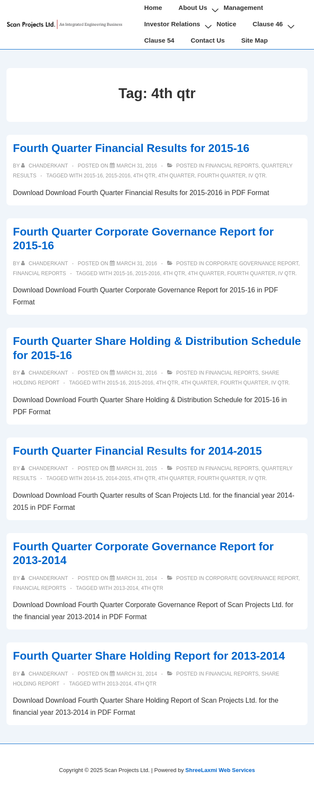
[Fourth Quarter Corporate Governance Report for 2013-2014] (137, 578)
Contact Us (208, 40)
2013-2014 (125, 588)
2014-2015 (118, 478)
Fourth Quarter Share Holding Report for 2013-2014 (149, 655)
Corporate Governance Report (251, 263)
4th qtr (144, 176)
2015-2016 (118, 176)
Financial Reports (231, 166)
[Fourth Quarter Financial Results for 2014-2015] (137, 468)
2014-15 (93, 478)
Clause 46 (268, 24)
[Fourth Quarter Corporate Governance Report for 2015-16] (137, 263)
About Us (192, 7)
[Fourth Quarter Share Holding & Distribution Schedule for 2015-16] (137, 373)
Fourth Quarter (221, 176)
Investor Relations (172, 24)
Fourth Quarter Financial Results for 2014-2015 (137, 450)
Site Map (254, 40)
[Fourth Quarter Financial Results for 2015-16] (137, 166)
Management (243, 7)
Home (153, 7)
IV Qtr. (258, 176)
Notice (226, 24)
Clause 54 (159, 40)
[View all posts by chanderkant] (45, 166)
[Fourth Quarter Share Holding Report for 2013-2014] (137, 674)
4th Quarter (176, 176)
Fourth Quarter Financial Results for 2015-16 (131, 148)
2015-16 (93, 176)
